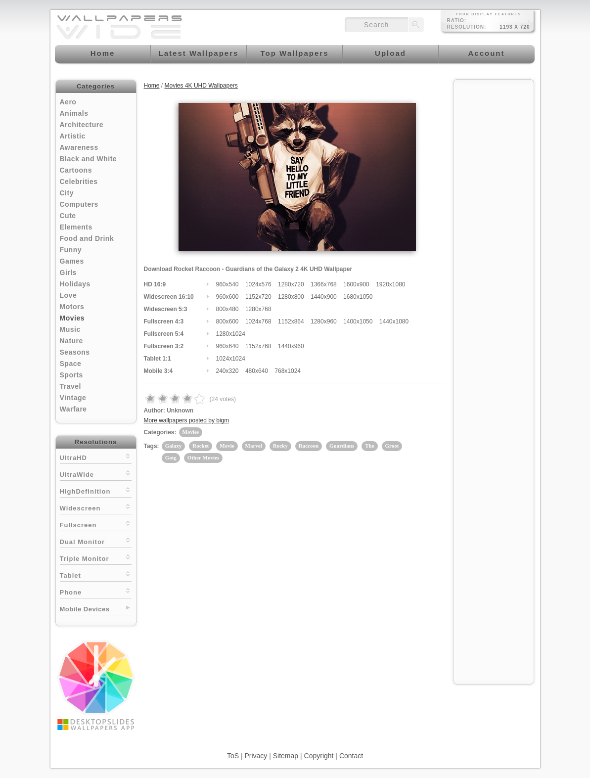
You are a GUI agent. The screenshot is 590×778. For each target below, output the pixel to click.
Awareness (79, 147)
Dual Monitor (96, 541)
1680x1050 (357, 296)
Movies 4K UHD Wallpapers (201, 85)
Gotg (171, 457)
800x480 (227, 309)
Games (72, 261)
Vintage (73, 398)
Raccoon (308, 446)
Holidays (75, 284)
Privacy (255, 756)
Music (70, 329)
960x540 (227, 284)
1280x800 (291, 296)
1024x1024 (230, 358)
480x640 (256, 370)
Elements (76, 227)
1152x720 (258, 296)
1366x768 (324, 284)
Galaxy (173, 446)
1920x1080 (390, 284)
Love (68, 295)
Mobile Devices (85, 609)
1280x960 (324, 321)
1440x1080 (393, 321)
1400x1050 (357, 321)
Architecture (81, 125)
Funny (71, 250)
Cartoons (76, 170)
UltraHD (96, 456)
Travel (70, 386)
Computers (79, 204)
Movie (227, 446)
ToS (233, 756)
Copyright (319, 756)
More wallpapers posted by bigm (186, 420)
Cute (68, 216)
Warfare (73, 409)
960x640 (227, 346)
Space (71, 363)
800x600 (227, 321)
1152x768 (258, 346)
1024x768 (258, 321)
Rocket (200, 446)
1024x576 (258, 284)
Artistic (73, 136)
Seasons (75, 352)
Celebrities (79, 181)
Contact (351, 756)
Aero (68, 102)
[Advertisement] (493, 233)
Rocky (280, 446)
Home (152, 85)
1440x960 (291, 346)
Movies (72, 318)
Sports (71, 375)
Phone (96, 591)
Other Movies (203, 457)
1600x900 (356, 284)
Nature (71, 341)
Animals (74, 113)
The (369, 446)
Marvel (253, 446)
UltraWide (96, 473)
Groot (392, 446)
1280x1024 (230, 333)
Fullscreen (96, 524)
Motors (72, 307)
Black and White (88, 159)
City (67, 193)
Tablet (96, 574)
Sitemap (285, 756)
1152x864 (291, 321)
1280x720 (291, 284)
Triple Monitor (96, 557)
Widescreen (96, 507)
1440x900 (324, 296)
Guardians (341, 446)
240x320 (227, 370)
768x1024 (287, 370)
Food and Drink (87, 238)
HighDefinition (96, 490)
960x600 (227, 296)
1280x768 (258, 309)
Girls (68, 272)
